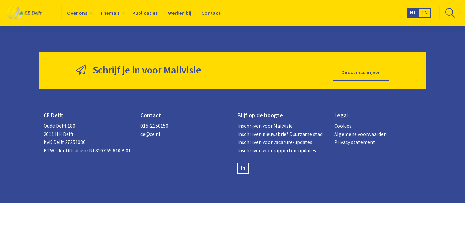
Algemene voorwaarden (360, 130)
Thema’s (109, 13)
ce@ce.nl (150, 130)
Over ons (77, 13)
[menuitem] (78, 13)
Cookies (343, 121)
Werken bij (179, 13)
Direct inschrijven (361, 68)
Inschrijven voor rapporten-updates (276, 146)
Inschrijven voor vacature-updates (274, 138)
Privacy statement (354, 138)
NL (413, 12)
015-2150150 (154, 121)
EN (424, 12)
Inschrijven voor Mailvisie (265, 121)
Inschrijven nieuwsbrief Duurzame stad (280, 130)
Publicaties (145, 13)
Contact (211, 13)
